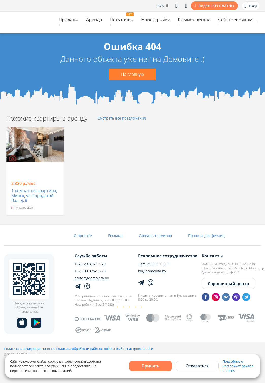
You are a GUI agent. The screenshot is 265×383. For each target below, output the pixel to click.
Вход (250, 6)
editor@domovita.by (92, 278)
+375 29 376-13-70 (90, 264)
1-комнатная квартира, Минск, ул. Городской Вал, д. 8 (34, 195)
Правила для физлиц (206, 235)
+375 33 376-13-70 (90, 271)
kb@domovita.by (152, 271)
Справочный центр (228, 283)
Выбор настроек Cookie (134, 348)
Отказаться (197, 366)
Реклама (115, 235)
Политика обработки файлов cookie (84, 349)
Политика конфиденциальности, (30, 349)
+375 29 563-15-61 (153, 264)
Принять (150, 366)
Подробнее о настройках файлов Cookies (238, 366)
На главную (132, 74)
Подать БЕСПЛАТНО (216, 5)
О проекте (83, 235)
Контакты (212, 256)
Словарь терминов (155, 235)
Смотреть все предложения (121, 118)
